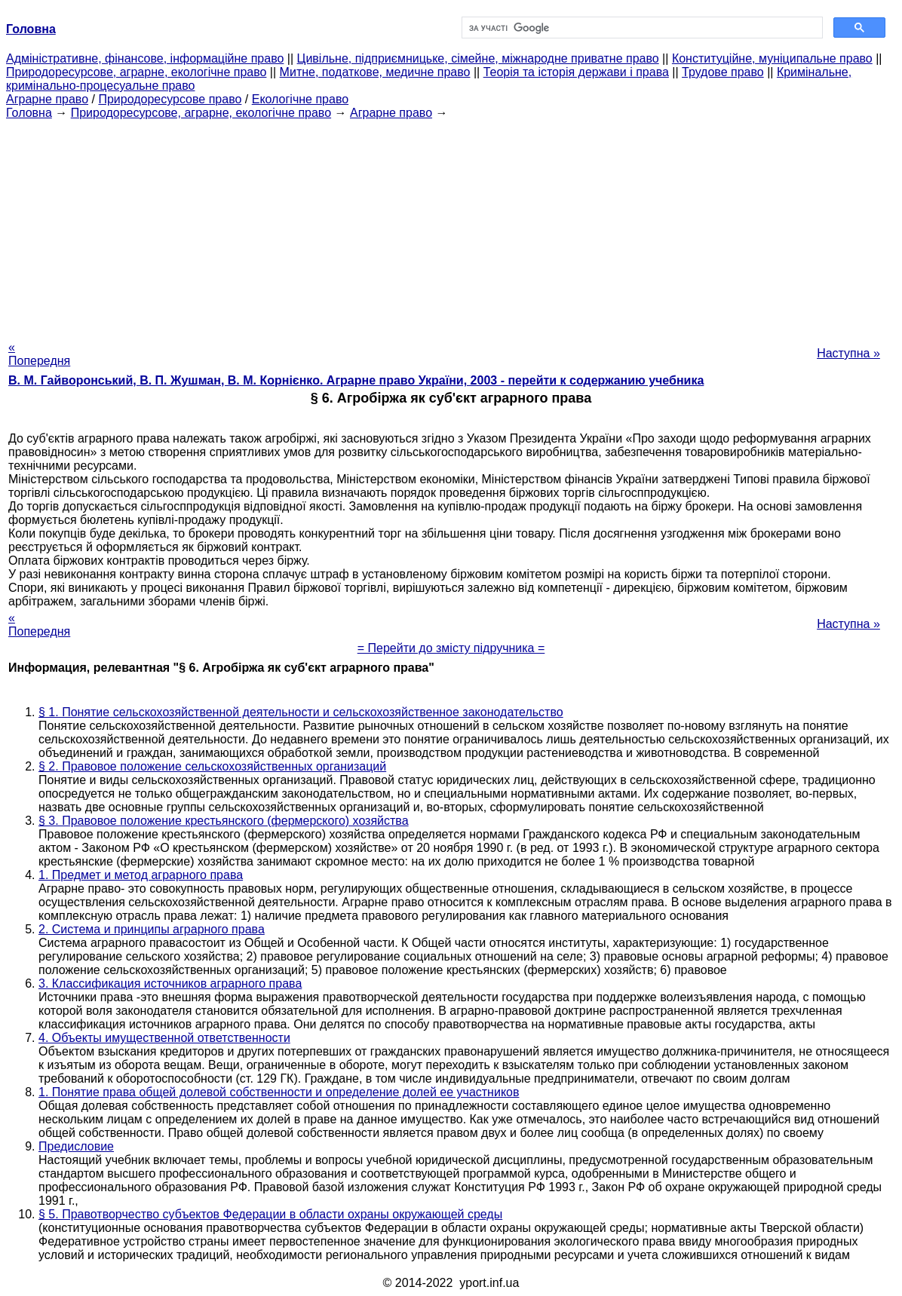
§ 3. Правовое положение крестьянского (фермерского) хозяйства (223, 820)
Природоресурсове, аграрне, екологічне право (136, 72)
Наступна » (848, 353)
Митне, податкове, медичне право (375, 72)
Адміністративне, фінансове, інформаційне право (145, 58)
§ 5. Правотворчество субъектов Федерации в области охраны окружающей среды (270, 1214)
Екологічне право (300, 99)
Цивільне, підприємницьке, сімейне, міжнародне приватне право (478, 58)
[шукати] (640, 28)
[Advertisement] (451, 225)
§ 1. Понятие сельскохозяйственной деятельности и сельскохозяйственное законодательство (300, 712)
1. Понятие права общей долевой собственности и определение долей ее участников (278, 1092)
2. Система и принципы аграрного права (151, 929)
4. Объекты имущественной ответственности (164, 1037)
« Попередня (39, 354)
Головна (29, 112)
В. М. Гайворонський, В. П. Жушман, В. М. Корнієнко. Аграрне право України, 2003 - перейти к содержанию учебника (356, 380)
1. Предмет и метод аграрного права (140, 875)
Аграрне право (47, 99)
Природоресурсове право (169, 99)
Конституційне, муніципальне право (772, 58)
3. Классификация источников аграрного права (170, 983)
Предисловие (76, 1146)
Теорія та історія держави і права (576, 72)
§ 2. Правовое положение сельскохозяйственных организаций (212, 766)
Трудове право (723, 72)
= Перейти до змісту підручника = (451, 648)
